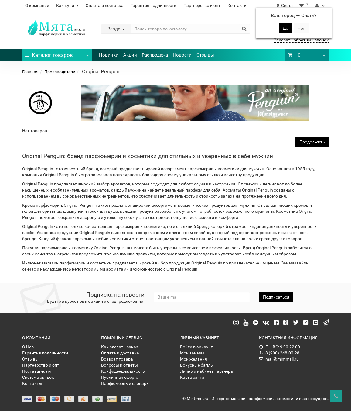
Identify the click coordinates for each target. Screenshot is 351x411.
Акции (130, 55)
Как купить (67, 5)
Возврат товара (117, 359)
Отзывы (205, 55)
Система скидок (38, 377)
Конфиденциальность (123, 371)
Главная (30, 71)
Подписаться (276, 297)
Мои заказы (192, 353)
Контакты (237, 5)
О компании (37, 5)
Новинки (108, 55)
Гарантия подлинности (153, 5)
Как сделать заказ (119, 346)
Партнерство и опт (201, 5)
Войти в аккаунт (196, 346)
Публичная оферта (119, 377)
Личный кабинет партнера (206, 371)
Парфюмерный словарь (125, 383)
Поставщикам (36, 371)
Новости (182, 55)
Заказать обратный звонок (301, 39)
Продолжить (312, 142)
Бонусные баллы (197, 365)
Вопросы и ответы (119, 365)
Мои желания (193, 359)
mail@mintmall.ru (279, 359)
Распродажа (155, 55)
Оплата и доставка (105, 5)
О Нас (28, 346)
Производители (59, 71)
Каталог (57, 53)
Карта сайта (192, 377)
